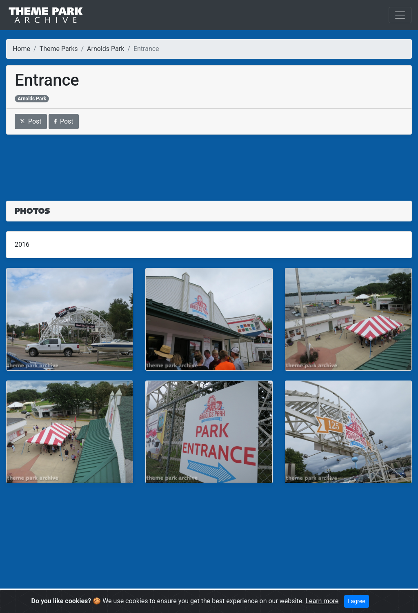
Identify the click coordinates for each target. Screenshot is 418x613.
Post (31, 121)
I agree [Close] (356, 601)
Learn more (321, 601)
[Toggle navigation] (400, 15)
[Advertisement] (209, 162)
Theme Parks (59, 49)
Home (21, 49)
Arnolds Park (105, 49)
